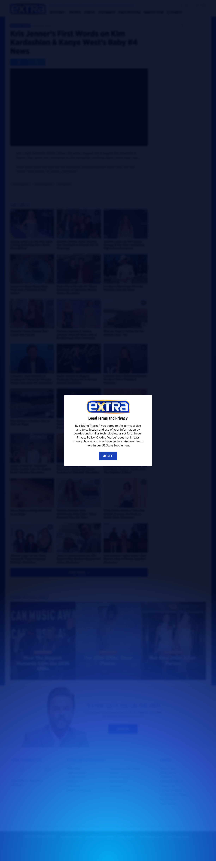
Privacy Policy (86, 437)
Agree (108, 456)
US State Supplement (116, 445)
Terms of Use (132, 426)
